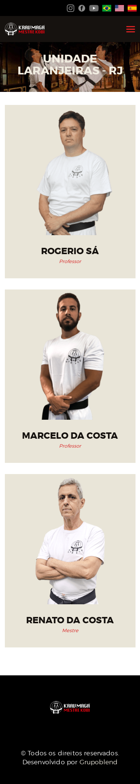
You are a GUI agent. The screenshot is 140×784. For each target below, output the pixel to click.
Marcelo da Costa (70, 436)
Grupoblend (99, 762)
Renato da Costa (70, 620)
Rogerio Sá (70, 251)
